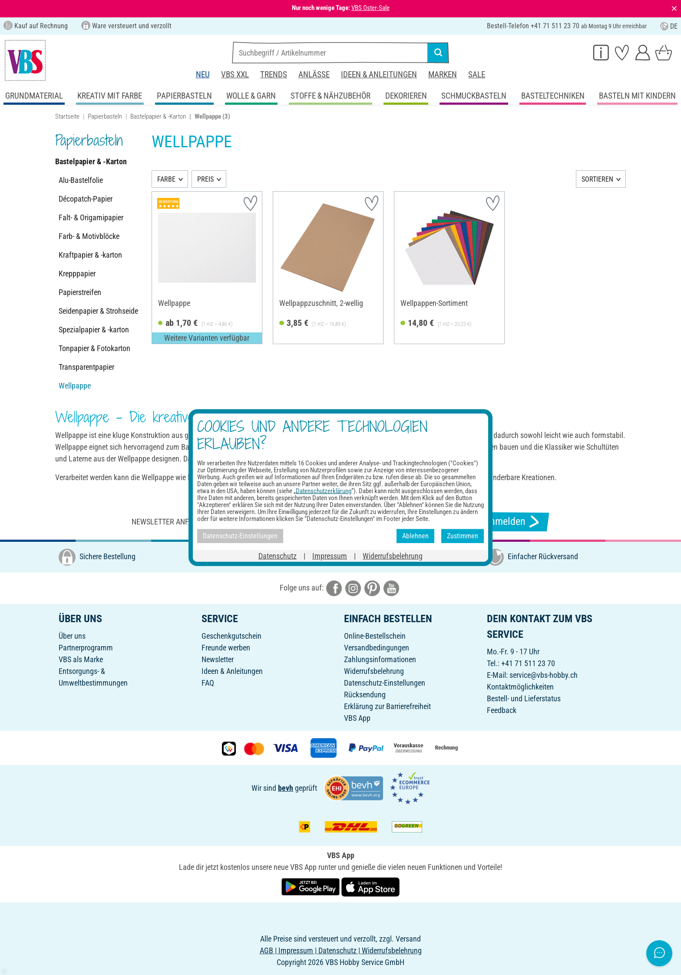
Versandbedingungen (376, 647)
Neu (203, 75)
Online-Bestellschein (375, 635)
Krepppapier (77, 273)
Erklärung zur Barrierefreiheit (387, 706)
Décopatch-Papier (85, 198)
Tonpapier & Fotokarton (94, 348)
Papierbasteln (105, 116)
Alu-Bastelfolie (81, 180)
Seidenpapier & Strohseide (98, 310)
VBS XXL (235, 75)
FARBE (166, 179)
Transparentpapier (86, 366)
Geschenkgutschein (231, 635)
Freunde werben (226, 647)
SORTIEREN (597, 179)
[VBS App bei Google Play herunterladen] (311, 886)
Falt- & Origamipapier (91, 217)
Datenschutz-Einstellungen (384, 682)
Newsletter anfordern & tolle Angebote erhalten (223, 521)
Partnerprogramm (86, 647)
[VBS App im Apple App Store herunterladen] (370, 886)
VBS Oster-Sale (370, 8)
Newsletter (218, 659)
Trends (273, 75)
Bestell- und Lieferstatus (524, 698)
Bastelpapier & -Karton (158, 116)
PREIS (205, 179)
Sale (476, 75)
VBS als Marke (81, 659)
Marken (442, 75)
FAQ (208, 682)
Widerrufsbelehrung (374, 671)
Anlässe (314, 75)
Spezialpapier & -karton (94, 329)
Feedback (501, 710)
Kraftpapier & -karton (90, 254)
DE (669, 26)
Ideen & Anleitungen (379, 75)
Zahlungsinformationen (380, 659)
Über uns (72, 635)
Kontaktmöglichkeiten (520, 686)
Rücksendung (365, 694)
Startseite (67, 116)
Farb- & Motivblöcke (89, 236)
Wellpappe (75, 385)
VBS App (357, 718)
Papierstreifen (80, 292)
